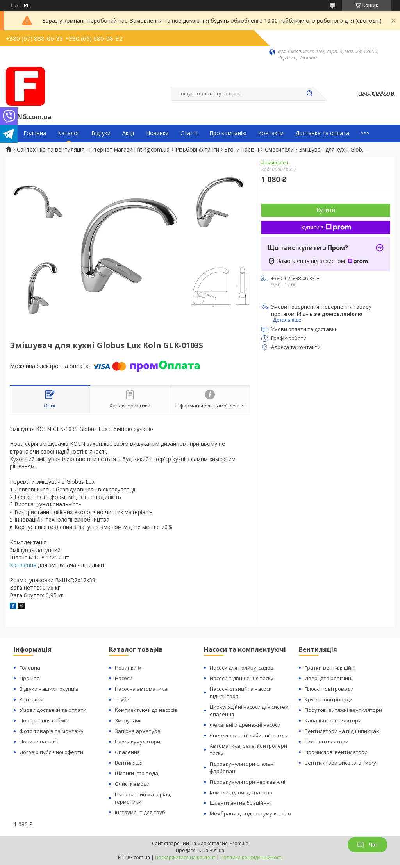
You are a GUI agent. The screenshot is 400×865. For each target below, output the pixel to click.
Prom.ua (239, 843)
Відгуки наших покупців (49, 688)
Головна (34, 133)
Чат (367, 844)
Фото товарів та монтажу (52, 731)
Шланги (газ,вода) (137, 773)
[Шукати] (309, 94)
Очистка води (132, 783)
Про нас (29, 678)
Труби (122, 699)
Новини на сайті (40, 741)
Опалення (127, 752)
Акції (128, 133)
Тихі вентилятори (326, 741)
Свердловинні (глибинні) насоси (249, 735)
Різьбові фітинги (197, 149)
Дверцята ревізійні (328, 678)
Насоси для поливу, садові (242, 667)
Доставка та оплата (322, 133)
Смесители (279, 149)
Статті (189, 133)
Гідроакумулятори (137, 741)
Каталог (69, 133)
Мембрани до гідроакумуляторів (250, 813)
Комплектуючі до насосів (146, 709)
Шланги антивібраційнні (240, 802)
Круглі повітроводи (329, 699)
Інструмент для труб (140, 812)
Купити (325, 210)
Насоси (123, 678)
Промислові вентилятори (336, 752)
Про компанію (227, 133)
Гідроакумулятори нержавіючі (247, 781)
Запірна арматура (138, 731)
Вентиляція (129, 762)
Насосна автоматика (141, 688)
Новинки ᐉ (128, 667)
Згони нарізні (242, 149)
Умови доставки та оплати (53, 709)
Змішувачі (127, 720)
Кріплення (23, 564)
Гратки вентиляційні (330, 667)
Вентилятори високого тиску (340, 762)
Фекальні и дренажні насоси (245, 724)
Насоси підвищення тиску (241, 678)
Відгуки (101, 133)
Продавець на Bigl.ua (200, 850)
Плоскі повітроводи (329, 688)
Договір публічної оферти (51, 752)
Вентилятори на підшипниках (342, 731)
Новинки (157, 133)
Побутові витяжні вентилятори (343, 709)
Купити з (326, 227)
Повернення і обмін (44, 720)
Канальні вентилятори (333, 720)
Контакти (271, 133)
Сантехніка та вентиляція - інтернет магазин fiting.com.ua (93, 149)
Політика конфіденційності (251, 857)
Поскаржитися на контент (185, 857)
